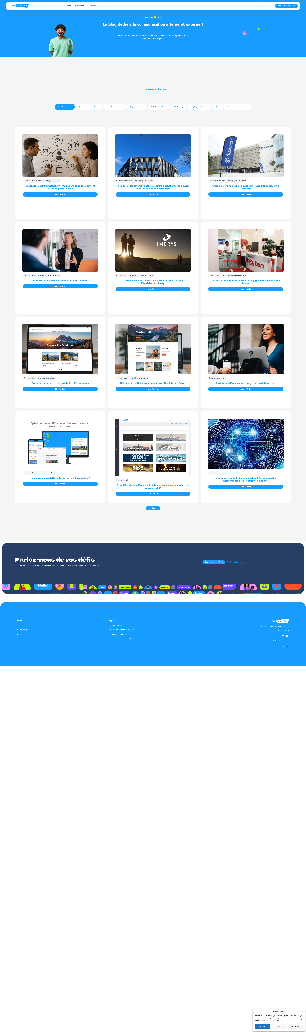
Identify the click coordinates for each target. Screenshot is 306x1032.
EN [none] (287, 646)
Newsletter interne (48, 378)
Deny (279, 1026)
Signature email (122, 480)
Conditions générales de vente (120, 639)
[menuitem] (67, 6)
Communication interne (32, 180)
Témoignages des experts (51, 180)
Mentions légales (115, 625)
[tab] (65, 107)
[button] (302, 1011)
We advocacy (22, 629)
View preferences (295, 1026)
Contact (20, 634)
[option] (287, 646)
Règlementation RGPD (117, 634)
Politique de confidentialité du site (121, 629)
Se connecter (267, 5)
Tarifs (19, 625)
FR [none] (283, 646)
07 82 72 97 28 (283, 630)
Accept (262, 1026)
